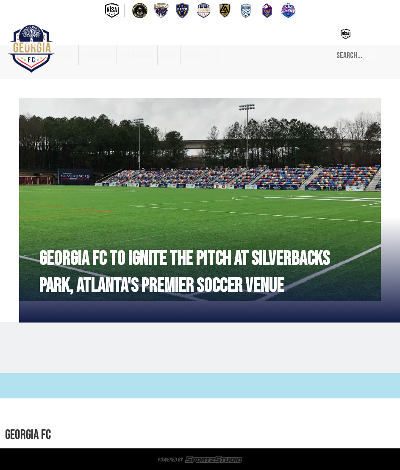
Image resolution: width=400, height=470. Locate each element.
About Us (199, 55)
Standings (137, 55)
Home (66, 55)
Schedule (98, 55)
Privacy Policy (263, 435)
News (169, 55)
